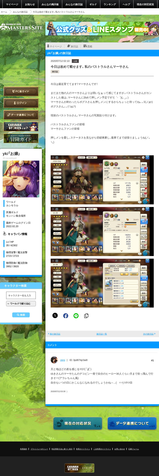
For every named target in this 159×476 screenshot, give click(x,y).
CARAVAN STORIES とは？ (20, 126)
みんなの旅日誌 (74, 4)
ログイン (20, 103)
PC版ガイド (20, 91)
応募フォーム (133, 448)
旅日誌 (74, 46)
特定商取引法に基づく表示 (62, 448)
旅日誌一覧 (101, 333)
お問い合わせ (119, 448)
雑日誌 (55, 71)
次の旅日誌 (148, 333)
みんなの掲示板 (50, 4)
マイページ (12, 4)
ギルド (93, 4)
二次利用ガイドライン (102, 448)
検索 (22, 315)
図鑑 (89, 46)
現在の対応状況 (145, 4)
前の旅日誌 (55, 333)
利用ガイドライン (83, 448)
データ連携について (20, 115)
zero (62, 360)
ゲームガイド (20, 138)
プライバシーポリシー (39, 448)
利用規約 (23, 448)
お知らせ (30, 4)
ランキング (110, 4)
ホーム (4, 11)
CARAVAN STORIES (79, 468)
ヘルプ (126, 4)
